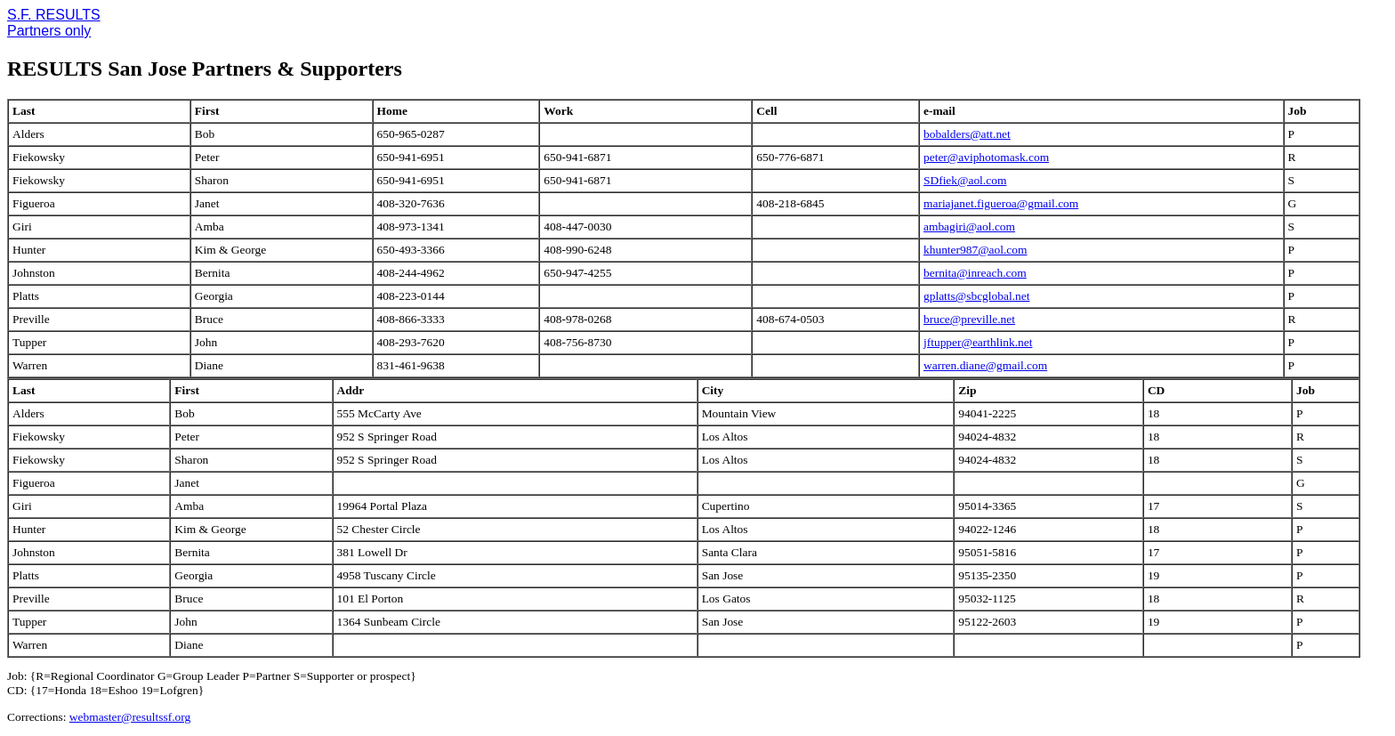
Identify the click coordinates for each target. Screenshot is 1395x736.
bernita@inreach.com (975, 272)
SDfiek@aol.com (964, 180)
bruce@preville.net (969, 319)
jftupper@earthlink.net (977, 342)
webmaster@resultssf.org (129, 717)
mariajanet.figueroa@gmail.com (1000, 203)
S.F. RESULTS (54, 14)
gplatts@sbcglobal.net (976, 296)
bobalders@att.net (967, 134)
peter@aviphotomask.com (986, 157)
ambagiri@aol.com (969, 226)
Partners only (49, 30)
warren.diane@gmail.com (985, 365)
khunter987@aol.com (975, 249)
